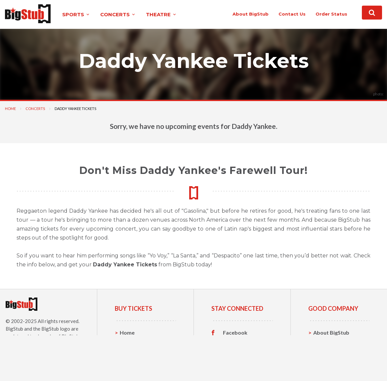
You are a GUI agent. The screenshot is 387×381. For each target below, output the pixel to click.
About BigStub (251, 14)
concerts (118, 14)
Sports (128, 343)
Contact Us (327, 343)
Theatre (130, 363)
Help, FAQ (325, 353)
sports (76, 14)
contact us (292, 14)
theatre (161, 14)
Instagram (235, 353)
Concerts (35, 108)
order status (331, 14)
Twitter (232, 343)
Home (10, 108)
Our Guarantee (332, 363)
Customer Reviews (246, 363)
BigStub (14, 329)
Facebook (235, 332)
